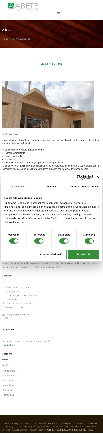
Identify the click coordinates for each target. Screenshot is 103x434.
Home (14, 39)
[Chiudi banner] (98, 177)
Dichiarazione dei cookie (71, 430)
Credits (51, 430)
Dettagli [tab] (51, 186)
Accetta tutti (83, 254)
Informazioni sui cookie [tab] (85, 186)
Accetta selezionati (51, 254)
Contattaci (8, 345)
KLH (5, 366)
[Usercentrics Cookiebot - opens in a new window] (79, 177)
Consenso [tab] (18, 186)
